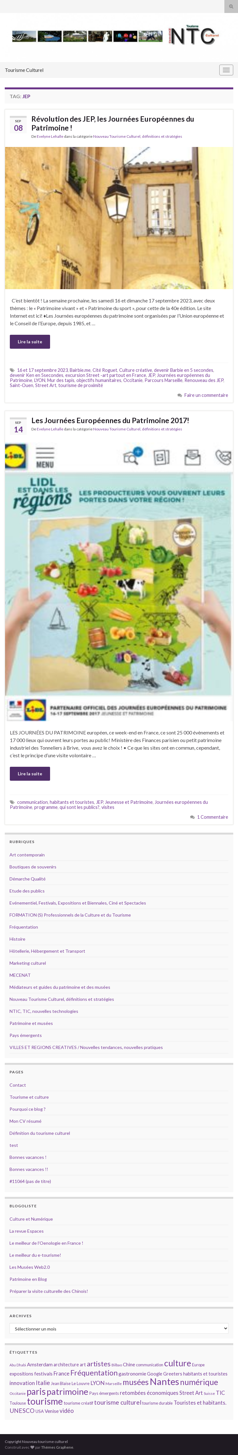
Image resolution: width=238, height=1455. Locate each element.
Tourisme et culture (29, 1097)
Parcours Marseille (164, 380)
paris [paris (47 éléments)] (36, 1391)
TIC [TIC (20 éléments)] (220, 1392)
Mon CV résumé (26, 1121)
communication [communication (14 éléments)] (149, 1364)
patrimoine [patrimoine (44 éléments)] (67, 1391)
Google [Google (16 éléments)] (154, 1373)
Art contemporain (27, 854)
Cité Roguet (105, 370)
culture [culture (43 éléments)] (177, 1363)
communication (32, 802)
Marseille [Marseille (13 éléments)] (114, 1383)
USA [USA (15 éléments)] (39, 1411)
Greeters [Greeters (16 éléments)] (172, 1373)
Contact (18, 1085)
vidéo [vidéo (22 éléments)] (67, 1410)
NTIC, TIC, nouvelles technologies (44, 1011)
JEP (151, 375)
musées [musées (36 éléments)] (136, 1382)
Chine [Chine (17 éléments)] (129, 1364)
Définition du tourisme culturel (40, 1133)
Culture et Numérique (31, 1219)
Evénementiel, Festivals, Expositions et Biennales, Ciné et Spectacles (78, 902)
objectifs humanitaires (98, 380)
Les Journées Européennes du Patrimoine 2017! (110, 420)
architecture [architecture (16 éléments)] (66, 1364)
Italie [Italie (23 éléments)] (43, 1382)
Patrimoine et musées (31, 1023)
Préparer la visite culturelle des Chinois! (49, 1291)
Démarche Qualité (28, 878)
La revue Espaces (27, 1231)
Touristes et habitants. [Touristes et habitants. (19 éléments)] (200, 1403)
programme (46, 807)
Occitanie (133, 380)
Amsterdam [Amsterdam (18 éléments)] (40, 1364)
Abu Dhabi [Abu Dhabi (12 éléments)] (18, 1365)
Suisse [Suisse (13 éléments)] (209, 1393)
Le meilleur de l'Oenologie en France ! (46, 1243)
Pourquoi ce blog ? (28, 1109)
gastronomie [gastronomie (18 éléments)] (132, 1373)
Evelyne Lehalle (50, 136)
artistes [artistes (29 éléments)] (99, 1363)
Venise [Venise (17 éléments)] (52, 1411)
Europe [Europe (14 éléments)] (198, 1364)
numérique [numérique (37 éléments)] (199, 1382)
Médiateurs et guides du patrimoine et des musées (60, 987)
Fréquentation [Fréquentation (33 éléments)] (94, 1372)
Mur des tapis (60, 380)
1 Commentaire (212, 817)
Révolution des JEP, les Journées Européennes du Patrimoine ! (112, 123)
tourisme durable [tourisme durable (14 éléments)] (157, 1403)
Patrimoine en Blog (28, 1279)
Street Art (45, 385)
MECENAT (20, 975)
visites (107, 807)
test (14, 1145)
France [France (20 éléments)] (61, 1373)
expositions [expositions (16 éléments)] (21, 1373)
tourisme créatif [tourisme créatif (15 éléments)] (78, 1403)
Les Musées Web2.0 (30, 1267)
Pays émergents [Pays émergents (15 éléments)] (104, 1393)
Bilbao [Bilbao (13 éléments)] (117, 1365)
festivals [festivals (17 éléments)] (43, 1373)
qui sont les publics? (80, 807)
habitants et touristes (72, 802)
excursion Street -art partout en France (105, 375)
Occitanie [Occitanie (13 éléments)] (18, 1393)
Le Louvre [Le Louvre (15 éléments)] (80, 1383)
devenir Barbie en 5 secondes (183, 370)
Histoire (17, 939)
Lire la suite (30, 341)
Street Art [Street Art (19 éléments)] (191, 1393)
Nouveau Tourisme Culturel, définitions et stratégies (137, 136)
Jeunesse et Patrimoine (129, 802)
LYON (39, 380)
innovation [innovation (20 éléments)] (22, 1383)
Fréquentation (24, 927)
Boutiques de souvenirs (33, 866)
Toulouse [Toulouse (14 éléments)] (18, 1403)
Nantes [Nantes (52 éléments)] (164, 1381)
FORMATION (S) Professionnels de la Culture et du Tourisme (70, 915)
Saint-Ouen (21, 385)
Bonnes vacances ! (28, 1157)
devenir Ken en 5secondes (36, 375)
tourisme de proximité (80, 385)
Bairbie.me (80, 370)
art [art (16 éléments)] (83, 1364)
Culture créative (135, 370)
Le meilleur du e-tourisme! (35, 1255)
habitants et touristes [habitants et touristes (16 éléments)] (205, 1373)
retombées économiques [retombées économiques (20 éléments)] (149, 1392)
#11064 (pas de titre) (30, 1181)
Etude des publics (27, 890)
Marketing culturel (28, 963)
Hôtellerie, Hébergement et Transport (47, 951)
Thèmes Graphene (57, 1447)
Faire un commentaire (206, 395)
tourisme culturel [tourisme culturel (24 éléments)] (117, 1402)
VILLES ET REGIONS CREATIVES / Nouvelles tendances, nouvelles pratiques (86, 1047)
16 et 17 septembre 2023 (42, 370)
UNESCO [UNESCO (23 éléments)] (22, 1410)
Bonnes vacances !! (29, 1169)
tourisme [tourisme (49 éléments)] (45, 1401)
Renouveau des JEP (203, 380)
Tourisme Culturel (24, 70)
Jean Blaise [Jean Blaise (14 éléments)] (61, 1383)
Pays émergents (26, 1035)
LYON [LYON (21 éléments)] (97, 1383)
